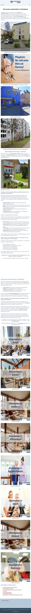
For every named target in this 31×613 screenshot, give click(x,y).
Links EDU (27, 609)
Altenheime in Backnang (15, 582)
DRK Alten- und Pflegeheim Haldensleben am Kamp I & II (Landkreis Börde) (15, 149)
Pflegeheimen (21, 323)
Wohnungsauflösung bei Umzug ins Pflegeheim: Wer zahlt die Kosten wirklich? (15, 84)
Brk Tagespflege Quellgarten (7, 593)
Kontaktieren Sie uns (21, 609)
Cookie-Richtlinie (10, 609)
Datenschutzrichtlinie (5, 609)
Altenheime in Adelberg (15, 421)
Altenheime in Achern (15, 389)
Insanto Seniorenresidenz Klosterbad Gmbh (10, 587)
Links (25, 609)
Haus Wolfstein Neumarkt (7, 592)
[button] (30, 5)
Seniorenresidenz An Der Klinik (8, 588)
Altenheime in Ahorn (15, 518)
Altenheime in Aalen (15, 356)
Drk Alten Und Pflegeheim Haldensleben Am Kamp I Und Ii (12, 589)
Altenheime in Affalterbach (15, 453)
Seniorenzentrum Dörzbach (5, 189)
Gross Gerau (5, 591)
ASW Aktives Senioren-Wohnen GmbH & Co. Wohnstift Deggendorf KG (15, 52)
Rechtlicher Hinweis (15, 609)
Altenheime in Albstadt (15, 550)
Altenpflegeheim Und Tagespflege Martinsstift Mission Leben (13, 594)
